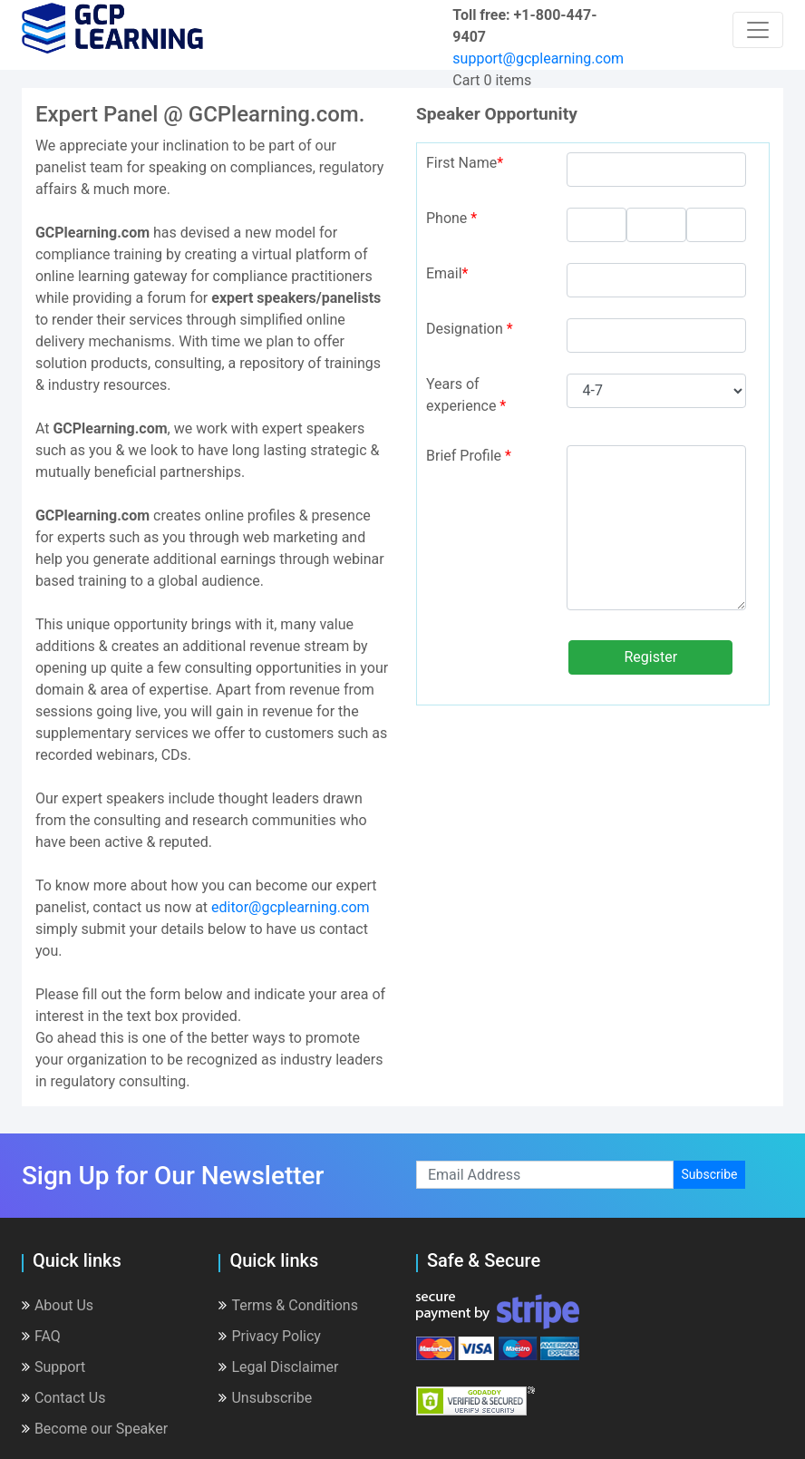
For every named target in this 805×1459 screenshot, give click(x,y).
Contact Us (64, 1397)
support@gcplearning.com (538, 58)
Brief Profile (468, 455)
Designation (469, 328)
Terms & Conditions (288, 1305)
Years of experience (466, 394)
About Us (57, 1305)
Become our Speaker (95, 1428)
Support (53, 1367)
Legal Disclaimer (278, 1367)
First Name (464, 162)
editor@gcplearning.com (290, 907)
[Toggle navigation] (757, 30)
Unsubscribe (265, 1397)
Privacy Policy (269, 1336)
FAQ (41, 1336)
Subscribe (710, 1174)
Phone (451, 218)
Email (447, 273)
